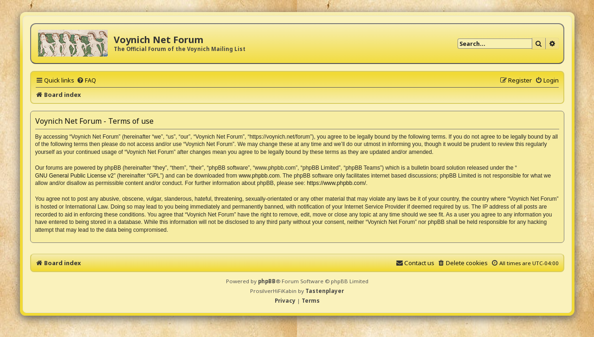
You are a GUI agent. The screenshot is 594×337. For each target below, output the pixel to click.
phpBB (267, 281)
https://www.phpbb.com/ (336, 183)
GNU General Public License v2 (74, 175)
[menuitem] (86, 80)
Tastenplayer (324, 290)
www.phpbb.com (259, 175)
